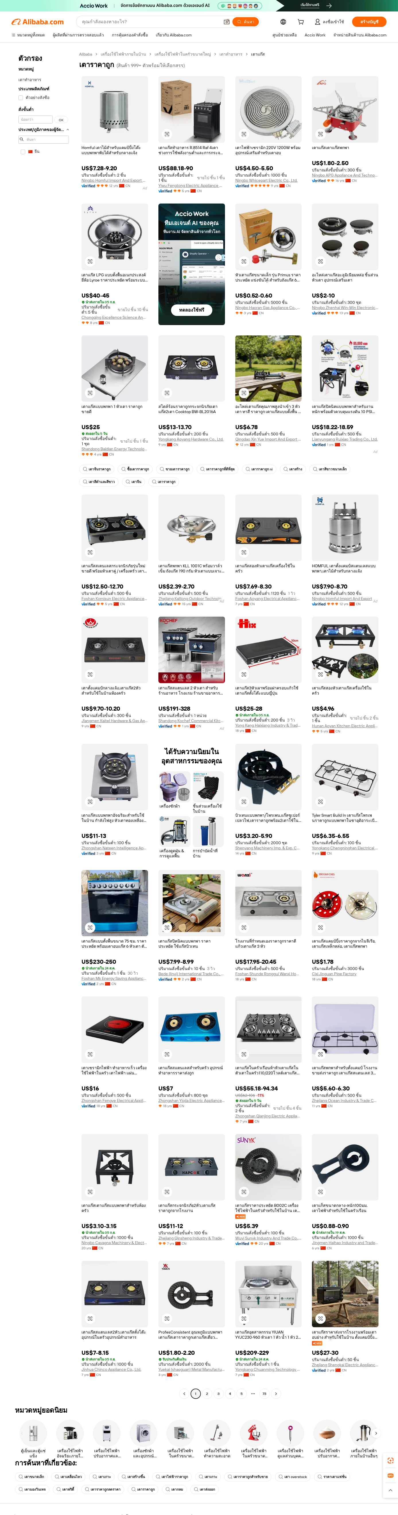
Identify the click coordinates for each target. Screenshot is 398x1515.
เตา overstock (293, 1477)
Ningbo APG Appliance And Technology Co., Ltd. (345, 175)
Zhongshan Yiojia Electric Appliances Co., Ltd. (191, 1100)
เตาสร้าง (293, 469)
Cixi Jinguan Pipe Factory (334, 973)
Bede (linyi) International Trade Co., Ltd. (191, 973)
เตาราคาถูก (163, 482)
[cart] (302, 22)
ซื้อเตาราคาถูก (135, 469)
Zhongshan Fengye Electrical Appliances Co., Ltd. (114, 1100)
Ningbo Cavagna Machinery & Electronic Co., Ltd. (114, 1242)
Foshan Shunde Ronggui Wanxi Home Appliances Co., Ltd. (268, 973)
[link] (390, 1460)
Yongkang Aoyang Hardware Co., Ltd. (191, 439)
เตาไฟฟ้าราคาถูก (172, 1477)
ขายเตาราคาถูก (174, 469)
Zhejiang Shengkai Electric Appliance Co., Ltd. (345, 1364)
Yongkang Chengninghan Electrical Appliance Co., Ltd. (345, 848)
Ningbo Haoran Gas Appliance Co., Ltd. (268, 307)
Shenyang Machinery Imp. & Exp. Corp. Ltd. (268, 848)
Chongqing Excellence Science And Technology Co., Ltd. (114, 317)
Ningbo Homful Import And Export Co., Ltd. (114, 180)
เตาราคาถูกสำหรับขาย (248, 1477)
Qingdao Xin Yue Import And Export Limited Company (268, 439)
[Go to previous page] (184, 1394)
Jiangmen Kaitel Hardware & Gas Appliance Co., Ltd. (114, 720)
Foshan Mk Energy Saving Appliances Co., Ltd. (114, 978)
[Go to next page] (276, 1394)
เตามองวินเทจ (32, 1489)
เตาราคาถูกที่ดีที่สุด (217, 469)
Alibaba (85, 54)
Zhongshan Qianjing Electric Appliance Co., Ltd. (268, 1116)
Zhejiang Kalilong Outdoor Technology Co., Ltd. (191, 598)
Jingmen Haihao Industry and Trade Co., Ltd (345, 1242)
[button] (226, 21)
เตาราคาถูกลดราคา (103, 1489)
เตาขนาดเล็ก (31, 1477)
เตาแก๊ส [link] (258, 54)
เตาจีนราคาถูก (96, 469)
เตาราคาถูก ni (259, 469)
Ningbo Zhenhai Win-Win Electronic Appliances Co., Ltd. (345, 307)
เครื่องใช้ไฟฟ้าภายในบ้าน (123, 54)
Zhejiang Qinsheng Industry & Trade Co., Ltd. (191, 1238)
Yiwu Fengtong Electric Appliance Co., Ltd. (191, 185)
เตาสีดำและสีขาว (99, 482)
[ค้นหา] (245, 21)
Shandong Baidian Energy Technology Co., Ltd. (114, 449)
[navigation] (43, 724)
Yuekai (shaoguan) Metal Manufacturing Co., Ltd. (191, 1369)
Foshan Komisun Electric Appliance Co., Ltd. (114, 598)
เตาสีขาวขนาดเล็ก (330, 469)
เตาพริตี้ (65, 1489)
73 (264, 1394)
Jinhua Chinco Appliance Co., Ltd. (111, 1369)
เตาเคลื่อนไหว (68, 1477)
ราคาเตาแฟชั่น (332, 1477)
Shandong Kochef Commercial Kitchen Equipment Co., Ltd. (191, 720)
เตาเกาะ (102, 1477)
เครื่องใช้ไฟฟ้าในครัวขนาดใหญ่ (183, 54)
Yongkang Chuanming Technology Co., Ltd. (268, 1369)
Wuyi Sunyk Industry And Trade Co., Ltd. (268, 1238)
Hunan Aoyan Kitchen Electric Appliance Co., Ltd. (345, 726)
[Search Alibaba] (150, 22)
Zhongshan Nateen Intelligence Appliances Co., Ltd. (114, 848)
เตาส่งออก (204, 1489)
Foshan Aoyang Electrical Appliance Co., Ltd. (268, 598)
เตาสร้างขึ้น (133, 1477)
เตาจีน (133, 482)
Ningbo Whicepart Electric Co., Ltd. (266, 180)
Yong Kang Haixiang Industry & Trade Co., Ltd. (268, 725)
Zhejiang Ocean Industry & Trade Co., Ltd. (345, 1100)
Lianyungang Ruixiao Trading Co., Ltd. (345, 439)
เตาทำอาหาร (231, 54)
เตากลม (174, 1489)
